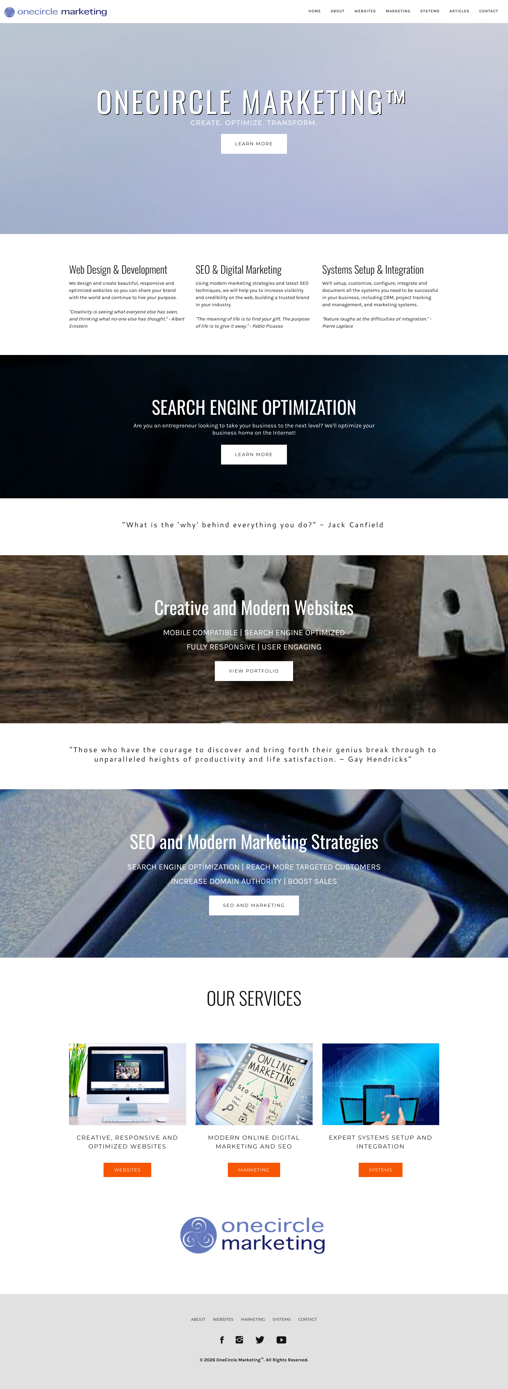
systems (282, 1319)
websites (223, 1319)
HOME (314, 11)
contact (307, 1319)
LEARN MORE (254, 144)
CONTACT (488, 11)
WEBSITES (365, 11)
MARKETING (398, 11)
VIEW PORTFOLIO (254, 671)
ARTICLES (459, 11)
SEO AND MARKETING (254, 905)
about (198, 1319)
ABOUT (338, 11)
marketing (253, 1319)
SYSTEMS (430, 11)
